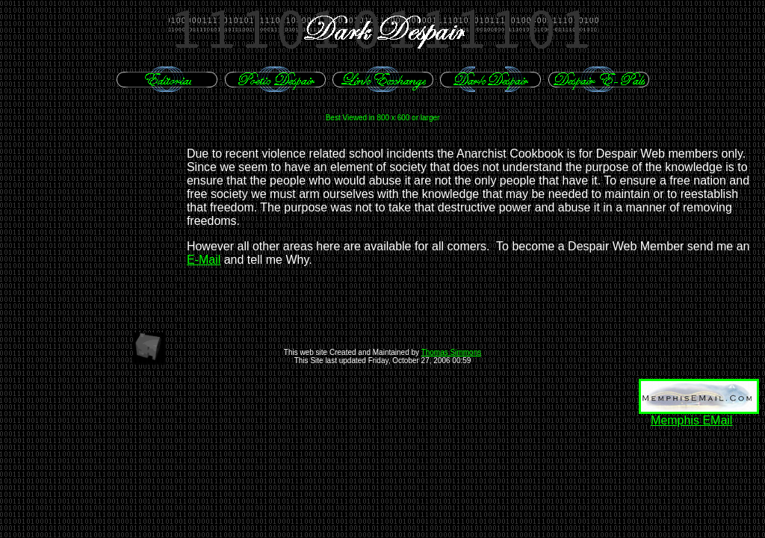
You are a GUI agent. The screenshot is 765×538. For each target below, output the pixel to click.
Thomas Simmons (451, 352)
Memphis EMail (691, 420)
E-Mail (203, 259)
